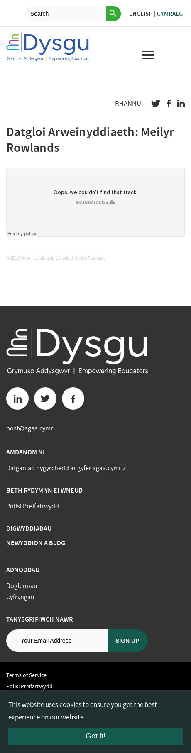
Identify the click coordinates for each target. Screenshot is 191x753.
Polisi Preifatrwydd (32, 506)
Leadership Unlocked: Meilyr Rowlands (69, 258)
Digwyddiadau (28, 528)
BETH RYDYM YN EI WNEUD (44, 490)
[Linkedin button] (17, 398)
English (141, 14)
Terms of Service (26, 675)
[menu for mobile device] (148, 55)
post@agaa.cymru (31, 428)
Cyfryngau (20, 597)
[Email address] (57, 640)
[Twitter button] (45, 398)
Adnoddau (22, 570)
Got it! (95, 736)
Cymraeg (170, 14)
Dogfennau (21, 586)
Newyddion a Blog (35, 543)
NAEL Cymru (18, 258)
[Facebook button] (73, 398)
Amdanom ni (25, 452)
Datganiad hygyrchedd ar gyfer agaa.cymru (65, 468)
